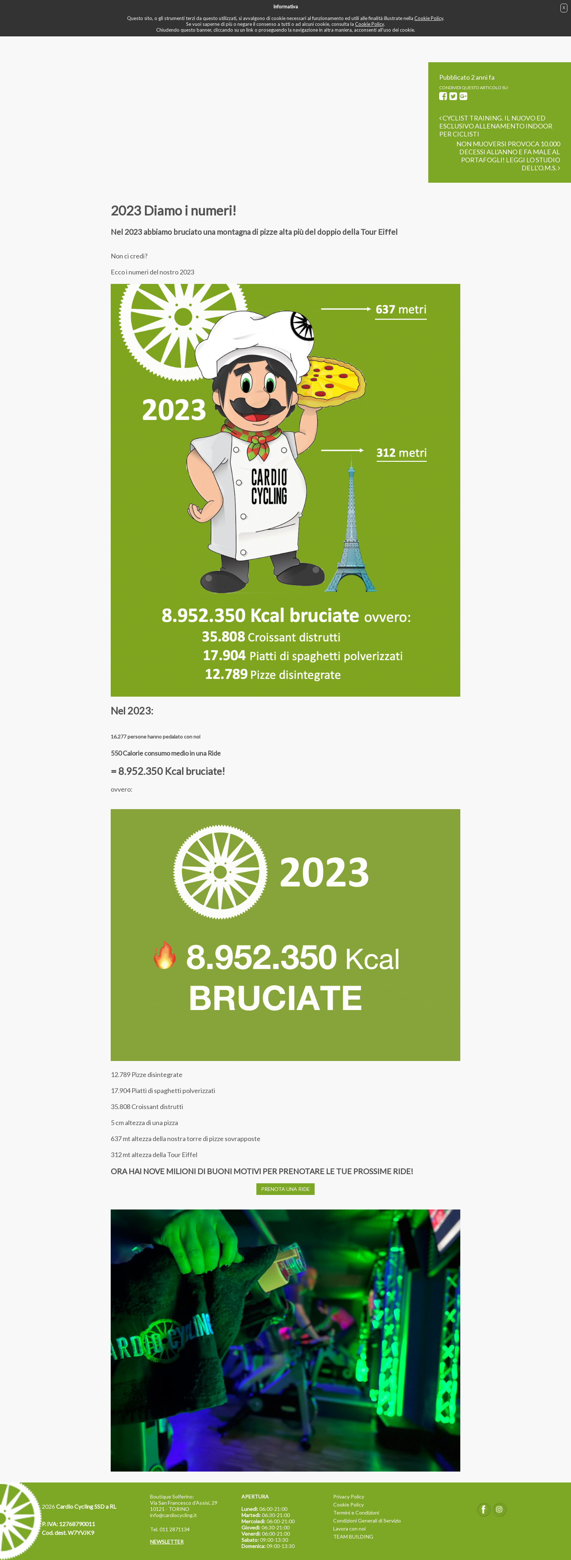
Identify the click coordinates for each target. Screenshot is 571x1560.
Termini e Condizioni (356, 1512)
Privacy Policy (348, 1496)
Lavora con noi (349, 1528)
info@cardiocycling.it (173, 1515)
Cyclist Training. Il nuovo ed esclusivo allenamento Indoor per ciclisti (495, 126)
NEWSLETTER (167, 1542)
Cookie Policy (428, 18)
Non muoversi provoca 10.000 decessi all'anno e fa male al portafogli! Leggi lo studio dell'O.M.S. (508, 156)
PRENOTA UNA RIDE (285, 1189)
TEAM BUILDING (353, 1536)
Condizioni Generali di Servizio (367, 1520)
